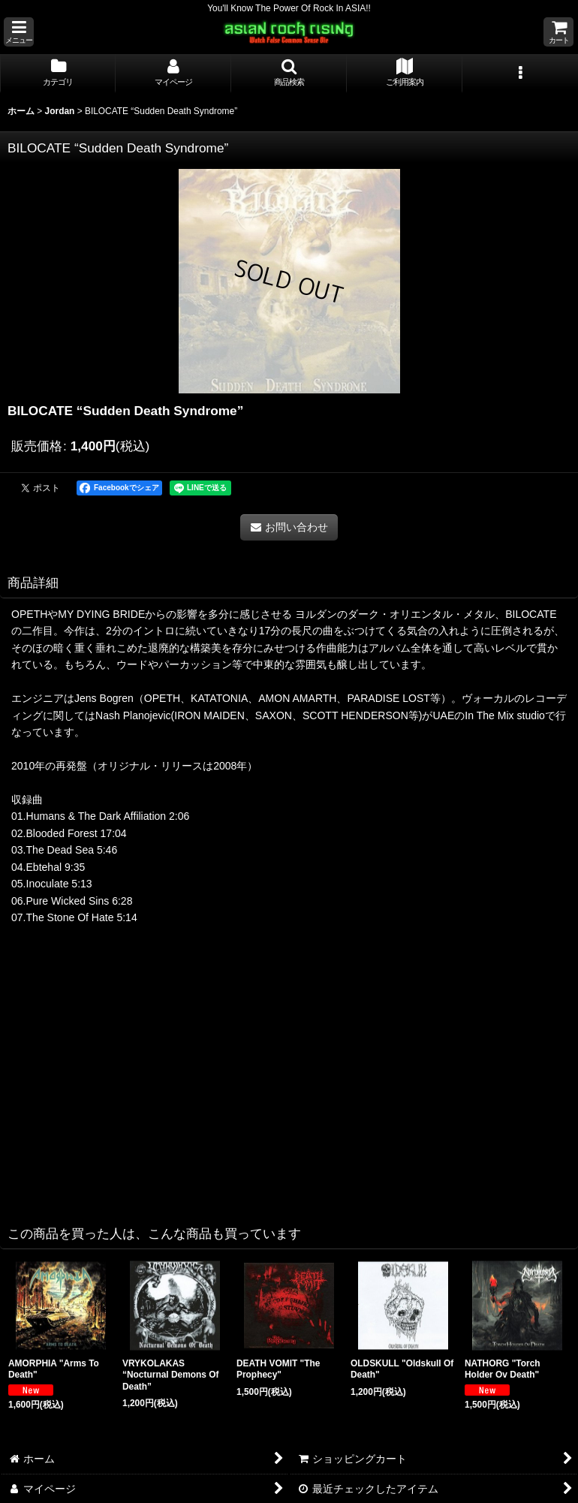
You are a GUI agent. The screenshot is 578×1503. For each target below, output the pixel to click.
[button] (19, 32)
